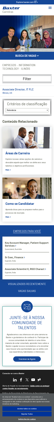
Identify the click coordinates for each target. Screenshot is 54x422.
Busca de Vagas (25, 56)
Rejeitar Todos (27, 414)
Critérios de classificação (27, 104)
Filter (27, 78)
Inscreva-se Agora (27, 359)
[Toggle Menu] (50, 8)
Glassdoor (39, 380)
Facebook (21, 380)
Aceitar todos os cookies (27, 409)
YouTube (33, 380)
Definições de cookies (27, 419)
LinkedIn (15, 380)
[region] (27, 407)
